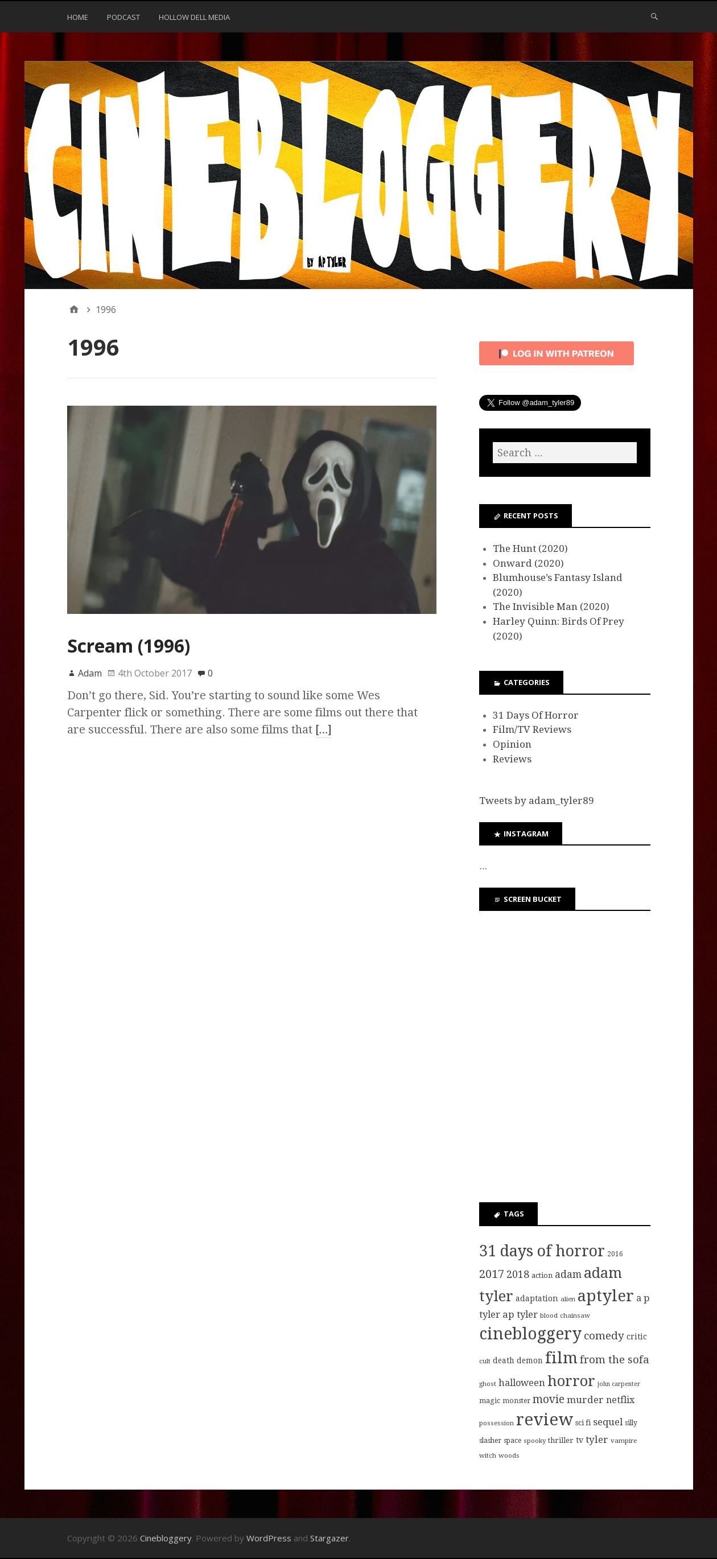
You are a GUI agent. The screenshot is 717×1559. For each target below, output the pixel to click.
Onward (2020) (528, 563)
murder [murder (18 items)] (585, 1399)
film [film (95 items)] (561, 1357)
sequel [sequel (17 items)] (608, 1422)
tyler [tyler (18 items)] (597, 1439)
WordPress (268, 1538)
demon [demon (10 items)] (530, 1360)
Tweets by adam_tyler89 (536, 800)
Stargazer (329, 1538)
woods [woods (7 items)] (509, 1455)
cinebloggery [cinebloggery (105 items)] (530, 1334)
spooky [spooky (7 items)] (535, 1441)
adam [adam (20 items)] (568, 1274)
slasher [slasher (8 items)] (490, 1441)
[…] (323, 729)
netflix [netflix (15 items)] (620, 1400)
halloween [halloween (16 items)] (521, 1382)
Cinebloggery (166, 1538)
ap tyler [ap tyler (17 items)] (520, 1314)
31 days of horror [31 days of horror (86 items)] (542, 1251)
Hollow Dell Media (194, 17)
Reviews (512, 759)
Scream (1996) (128, 645)
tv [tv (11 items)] (579, 1440)
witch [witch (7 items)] (487, 1455)
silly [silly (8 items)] (631, 1423)
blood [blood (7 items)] (549, 1315)
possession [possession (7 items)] (496, 1423)
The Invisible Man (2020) (551, 606)
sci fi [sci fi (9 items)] (583, 1422)
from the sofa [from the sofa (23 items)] (614, 1360)
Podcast (123, 17)
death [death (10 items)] (503, 1360)
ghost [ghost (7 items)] (487, 1384)
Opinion (512, 744)
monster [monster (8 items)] (516, 1401)
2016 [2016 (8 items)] (615, 1254)
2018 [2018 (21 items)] (517, 1274)
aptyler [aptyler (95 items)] (606, 1295)
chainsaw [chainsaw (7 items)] (575, 1315)
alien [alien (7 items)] (568, 1299)
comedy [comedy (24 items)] (604, 1335)
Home (77, 17)
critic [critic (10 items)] (637, 1336)
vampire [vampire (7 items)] (624, 1441)
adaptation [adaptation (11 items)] (537, 1298)
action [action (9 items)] (542, 1275)
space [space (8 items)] (512, 1441)
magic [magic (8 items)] (489, 1401)
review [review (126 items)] (544, 1419)
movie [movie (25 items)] (548, 1399)
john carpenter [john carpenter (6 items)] (619, 1384)
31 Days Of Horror (536, 715)
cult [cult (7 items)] (485, 1361)
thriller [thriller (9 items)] (561, 1440)
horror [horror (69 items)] (571, 1380)
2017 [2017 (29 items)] (491, 1274)
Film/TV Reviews (532, 729)
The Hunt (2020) (530, 548)
